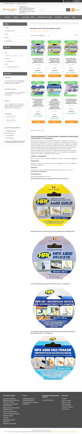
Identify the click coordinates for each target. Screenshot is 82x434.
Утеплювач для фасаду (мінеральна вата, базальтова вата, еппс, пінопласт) (11, 400)
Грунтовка (5, 417)
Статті (6, 34)
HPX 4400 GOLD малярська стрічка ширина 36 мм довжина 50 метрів (71, 60)
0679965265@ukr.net (11, 130)
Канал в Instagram (66, 404)
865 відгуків (68, 1)
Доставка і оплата (29, 17)
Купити (38, 75)
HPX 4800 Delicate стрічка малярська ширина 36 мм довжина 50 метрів (71, 101)
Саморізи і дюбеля (8, 415)
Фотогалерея (8, 41)
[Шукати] (68, 9)
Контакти (58, 17)
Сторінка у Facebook (67, 406)
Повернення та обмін (45, 17)
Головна (7, 17)
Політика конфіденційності (71, 431)
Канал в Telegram (66, 400)
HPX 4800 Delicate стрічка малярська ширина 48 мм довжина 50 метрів (38, 60)
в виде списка (78, 35)
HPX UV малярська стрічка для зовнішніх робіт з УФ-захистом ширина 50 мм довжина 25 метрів (38, 103)
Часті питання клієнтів (48, 400)
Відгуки (66, 17)
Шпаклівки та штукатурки (9, 423)
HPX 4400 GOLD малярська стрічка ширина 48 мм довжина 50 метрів (54, 60)
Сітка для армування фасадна (11, 413)
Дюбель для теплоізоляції (10, 411)
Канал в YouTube (66, 402)
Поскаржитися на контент (59, 431)
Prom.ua (49, 430)
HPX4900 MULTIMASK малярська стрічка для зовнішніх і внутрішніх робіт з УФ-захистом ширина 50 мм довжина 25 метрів (54, 104)
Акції (73, 17)
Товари (15, 17)
